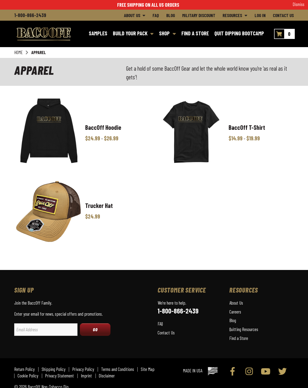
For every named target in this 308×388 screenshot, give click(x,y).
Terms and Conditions (117, 369)
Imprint (86, 376)
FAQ (156, 15)
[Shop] (167, 34)
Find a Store (238, 338)
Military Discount (198, 15)
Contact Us (283, 15)
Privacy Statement (59, 376)
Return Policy (24, 369)
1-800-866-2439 (30, 15)
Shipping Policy (53, 369)
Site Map (147, 369)
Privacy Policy (83, 369)
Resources (232, 15)
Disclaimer (107, 376)
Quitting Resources (243, 329)
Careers (235, 311)
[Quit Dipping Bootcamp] (239, 34)
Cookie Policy (28, 376)
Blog (170, 15)
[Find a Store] (195, 34)
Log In (260, 15)
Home (18, 52)
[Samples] (98, 34)
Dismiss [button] (298, 4)
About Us (132, 15)
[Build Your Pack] (133, 34)
